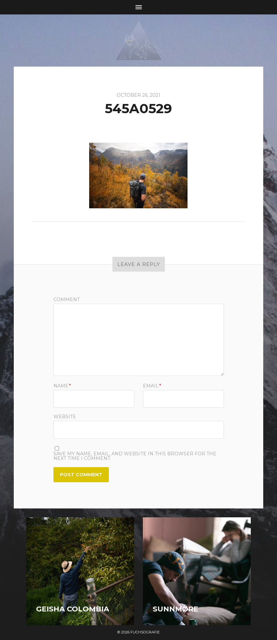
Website (64, 416)
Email (152, 385)
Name (62, 385)
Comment (66, 299)
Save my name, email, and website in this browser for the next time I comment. (134, 456)
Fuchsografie (145, 632)
